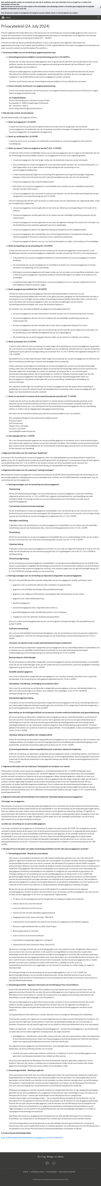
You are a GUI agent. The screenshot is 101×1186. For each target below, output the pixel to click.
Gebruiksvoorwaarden (67, 1172)
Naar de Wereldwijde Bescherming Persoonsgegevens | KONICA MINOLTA (32, 1137)
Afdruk (25, 1172)
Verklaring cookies (37, 1172)
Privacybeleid (51, 1172)
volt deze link (14, 4)
